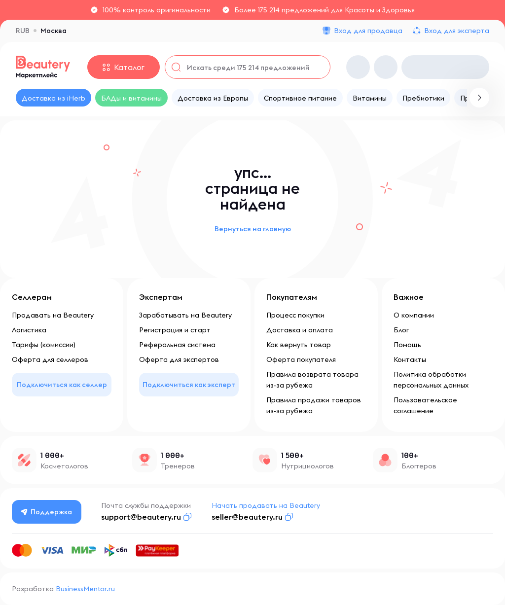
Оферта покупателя (301, 359)
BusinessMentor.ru (85, 588)
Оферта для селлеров (50, 359)
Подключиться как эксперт (189, 384)
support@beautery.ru (141, 517)
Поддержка (46, 511)
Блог (401, 329)
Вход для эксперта (456, 30)
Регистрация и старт (175, 329)
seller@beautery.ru (247, 517)
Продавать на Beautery (53, 315)
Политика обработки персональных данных (431, 380)
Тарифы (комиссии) (43, 344)
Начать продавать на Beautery (266, 505)
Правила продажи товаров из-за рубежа (313, 405)
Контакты (410, 359)
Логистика (29, 329)
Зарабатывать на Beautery (185, 315)
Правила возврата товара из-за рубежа (312, 380)
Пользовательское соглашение (425, 405)
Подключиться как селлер (62, 384)
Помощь (407, 344)
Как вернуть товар (298, 344)
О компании (414, 315)
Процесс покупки (295, 315)
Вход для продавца (368, 30)
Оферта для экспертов (179, 359)
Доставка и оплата (299, 329)
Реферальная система (177, 344)
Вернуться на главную (253, 228)
